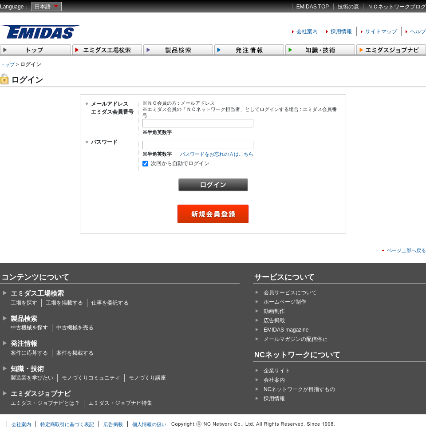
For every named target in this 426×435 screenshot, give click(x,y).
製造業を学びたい (32, 378)
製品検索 (24, 318)
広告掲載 (274, 320)
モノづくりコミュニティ (91, 378)
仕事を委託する (110, 303)
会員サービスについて (290, 292)
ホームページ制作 (285, 302)
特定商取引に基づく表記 (67, 424)
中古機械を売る (75, 327)
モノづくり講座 (147, 378)
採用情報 (341, 31)
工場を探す (24, 303)
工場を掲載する (64, 303)
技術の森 (348, 7)
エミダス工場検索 (37, 293)
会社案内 (307, 31)
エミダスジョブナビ (41, 393)
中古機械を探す (29, 327)
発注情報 (24, 343)
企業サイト (277, 371)
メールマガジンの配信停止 (295, 339)
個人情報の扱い (149, 424)
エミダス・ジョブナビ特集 (120, 403)
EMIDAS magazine (286, 330)
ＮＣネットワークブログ (396, 7)
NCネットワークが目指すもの (299, 389)
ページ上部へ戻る (406, 250)
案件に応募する (29, 353)
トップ (7, 64)
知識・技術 (27, 368)
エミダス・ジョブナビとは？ (45, 403)
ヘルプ (418, 31)
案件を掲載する (75, 353)
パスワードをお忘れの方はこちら (216, 154)
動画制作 (274, 311)
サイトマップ (381, 31)
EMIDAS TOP (312, 7)
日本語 (43, 7)
